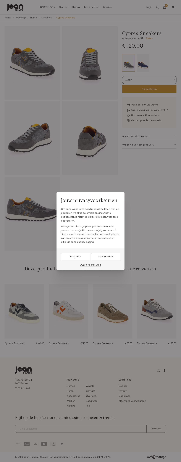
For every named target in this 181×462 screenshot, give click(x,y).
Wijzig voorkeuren (90, 265)
